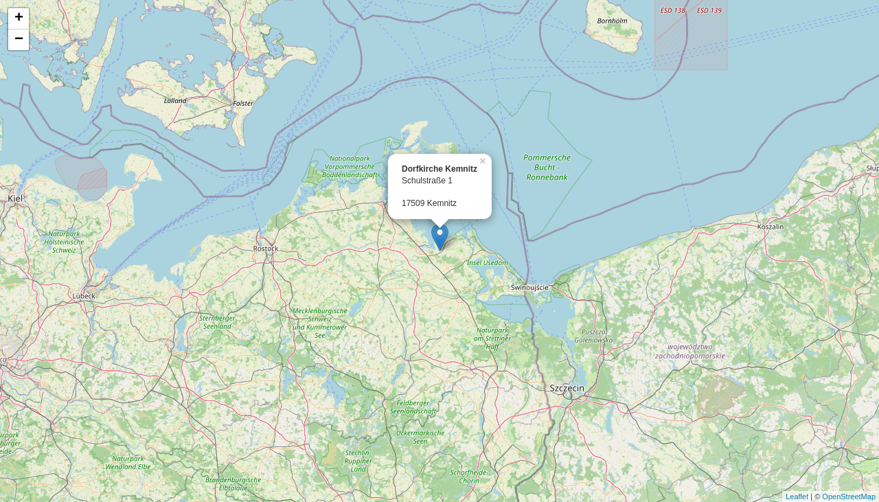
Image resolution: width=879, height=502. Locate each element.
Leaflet (797, 496)
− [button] (18, 40)
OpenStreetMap (849, 496)
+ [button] (18, 18)
